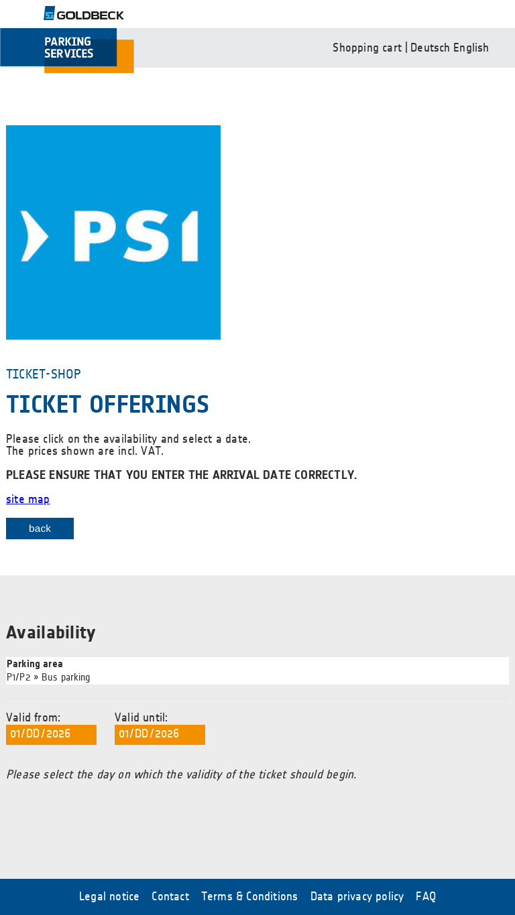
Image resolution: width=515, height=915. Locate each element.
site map (28, 500)
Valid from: (51, 729)
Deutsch (430, 48)
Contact (170, 897)
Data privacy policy (357, 897)
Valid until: (160, 729)
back (40, 528)
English (471, 48)
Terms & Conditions (249, 897)
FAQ (426, 897)
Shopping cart (367, 48)
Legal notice (109, 897)
